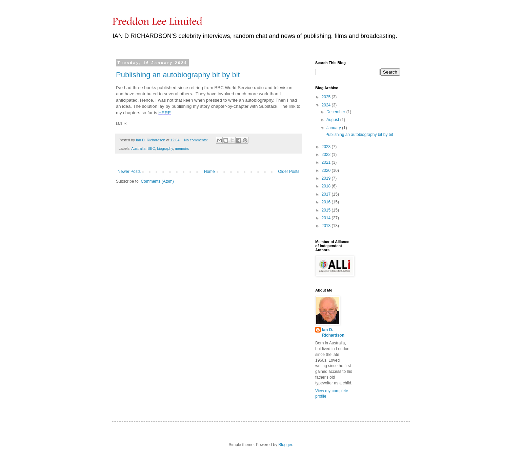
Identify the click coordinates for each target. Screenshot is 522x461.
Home (209, 171)
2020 (327, 170)
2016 (327, 202)
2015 (327, 210)
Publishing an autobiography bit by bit (178, 75)
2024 (327, 105)
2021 (327, 162)
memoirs (182, 148)
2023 (327, 146)
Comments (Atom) (157, 181)
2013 (327, 225)
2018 (327, 186)
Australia (138, 148)
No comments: (196, 140)
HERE (164, 112)
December (336, 111)
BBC (151, 148)
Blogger (285, 444)
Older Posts (288, 171)
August (333, 119)
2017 (327, 194)
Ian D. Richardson (333, 332)
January (334, 127)
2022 (327, 154)
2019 (327, 178)
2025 (327, 97)
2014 (327, 218)
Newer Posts (129, 171)
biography (165, 148)
